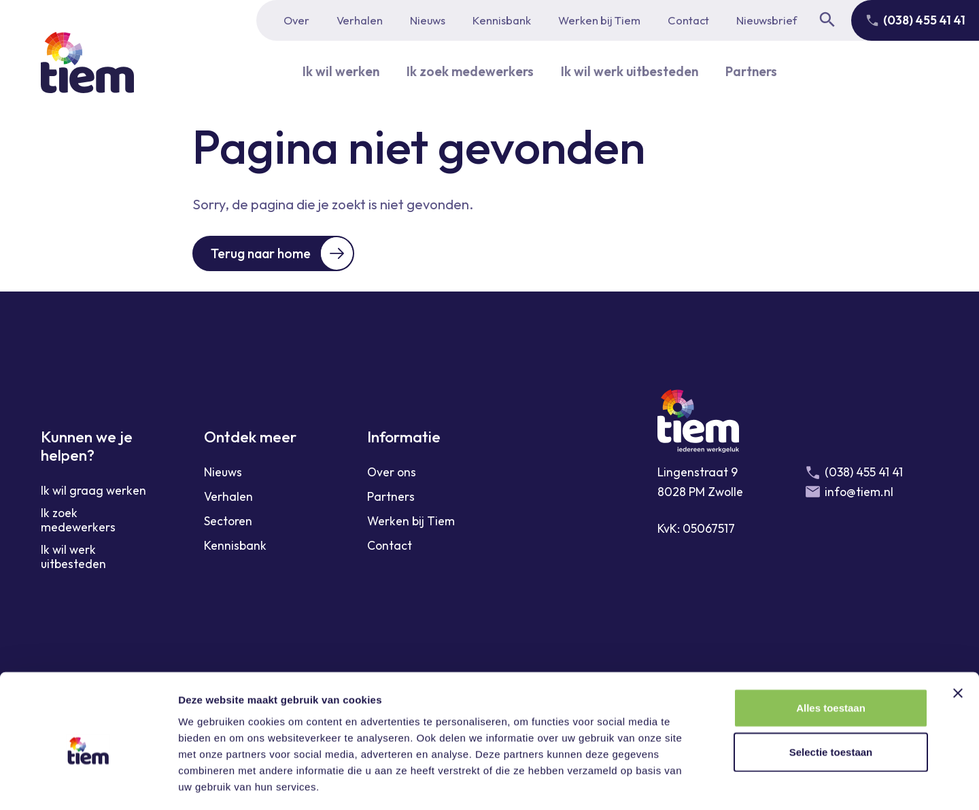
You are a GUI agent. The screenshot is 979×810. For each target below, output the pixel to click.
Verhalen (360, 20)
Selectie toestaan (831, 694)
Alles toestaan (830, 649)
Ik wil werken (332, 71)
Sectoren (228, 522)
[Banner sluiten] (958, 634)
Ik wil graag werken (93, 492)
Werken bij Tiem (599, 20)
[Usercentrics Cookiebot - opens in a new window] (88, 783)
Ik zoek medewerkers (465, 71)
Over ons (391, 473)
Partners (759, 71)
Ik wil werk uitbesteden (632, 71)
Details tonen (734, 783)
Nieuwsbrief (766, 20)
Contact (688, 20)
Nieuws (427, 20)
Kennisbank (502, 20)
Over (296, 20)
